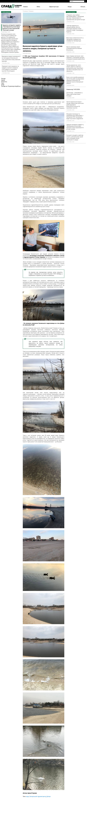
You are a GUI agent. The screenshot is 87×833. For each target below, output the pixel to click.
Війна (38, 6)
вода (27, 796)
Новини (25, 6)
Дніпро (49, 796)
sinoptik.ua (17, 86)
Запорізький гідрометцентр (37, 796)
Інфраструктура (54, 6)
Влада (70, 6)
